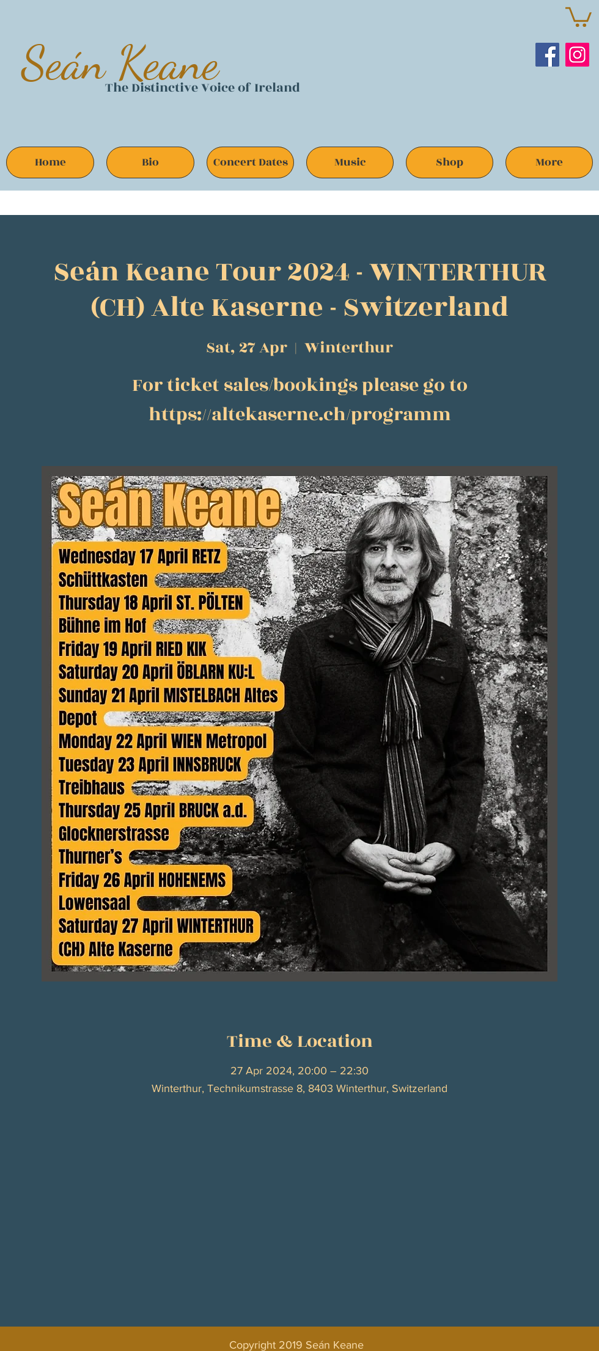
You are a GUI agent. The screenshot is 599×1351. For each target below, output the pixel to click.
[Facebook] (547, 55)
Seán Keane (120, 62)
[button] (578, 16)
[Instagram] (577, 55)
